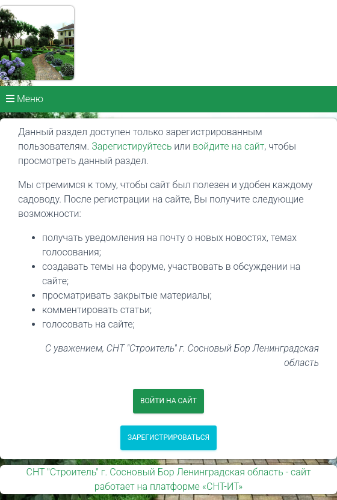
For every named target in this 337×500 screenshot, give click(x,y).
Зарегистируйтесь (131, 146)
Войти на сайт (168, 401)
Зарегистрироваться (168, 437)
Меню (24, 99)
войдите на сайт (228, 146)
